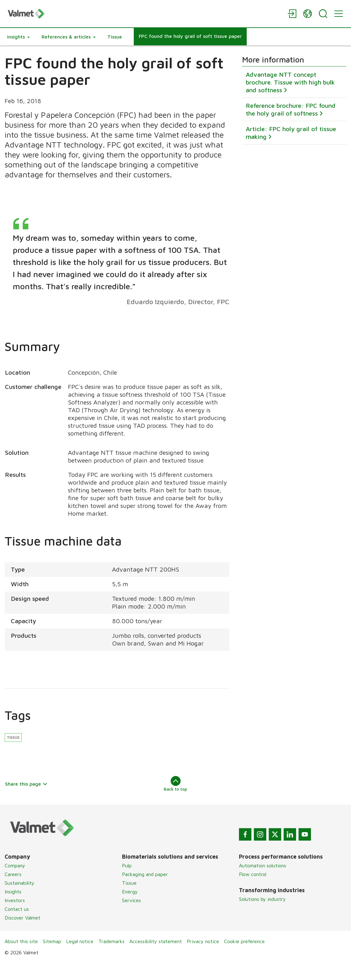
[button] (18, 37)
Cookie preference (244, 941)
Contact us (17, 909)
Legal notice (79, 941)
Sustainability (19, 883)
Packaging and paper (145, 874)
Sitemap (52, 941)
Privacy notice (203, 941)
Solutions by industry (262, 899)
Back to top (175, 784)
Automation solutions (262, 865)
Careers (13, 874)
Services (131, 900)
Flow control (252, 874)
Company (15, 865)
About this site (21, 941)
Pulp (127, 865)
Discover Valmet (22, 917)
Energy (130, 891)
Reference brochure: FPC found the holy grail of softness (290, 109)
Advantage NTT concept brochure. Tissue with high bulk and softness (290, 82)
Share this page (26, 784)
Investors (15, 900)
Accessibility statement (155, 941)
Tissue (13, 737)
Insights (13, 891)
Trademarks (111, 941)
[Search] (323, 13)
